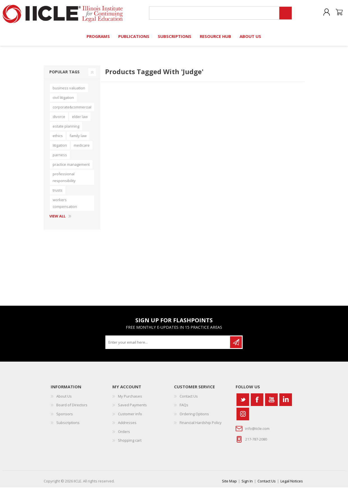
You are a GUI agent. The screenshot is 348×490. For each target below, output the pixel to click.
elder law (80, 119)
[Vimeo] (285, 402)
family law (78, 138)
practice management (71, 166)
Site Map (229, 483)
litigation (60, 147)
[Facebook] (257, 402)
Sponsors (64, 416)
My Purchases (130, 398)
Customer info (130, 416)
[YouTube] (271, 402)
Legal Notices (291, 483)
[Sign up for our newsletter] (168, 345)
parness (60, 157)
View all (57, 219)
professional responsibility (64, 180)
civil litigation (63, 100)
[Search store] (212, 14)
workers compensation (65, 206)
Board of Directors (71, 407)
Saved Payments (132, 407)
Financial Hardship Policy (201, 425)
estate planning (66, 128)
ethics (58, 138)
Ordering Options (194, 416)
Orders (124, 434)
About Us (64, 398)
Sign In (247, 483)
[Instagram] (242, 416)
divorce (59, 119)
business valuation (69, 90)
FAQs (184, 407)
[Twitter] (242, 402)
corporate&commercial (72, 109)
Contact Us (189, 398)
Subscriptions (68, 425)
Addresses (127, 425)
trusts (57, 192)
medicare (82, 147)
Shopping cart (334, 14)
